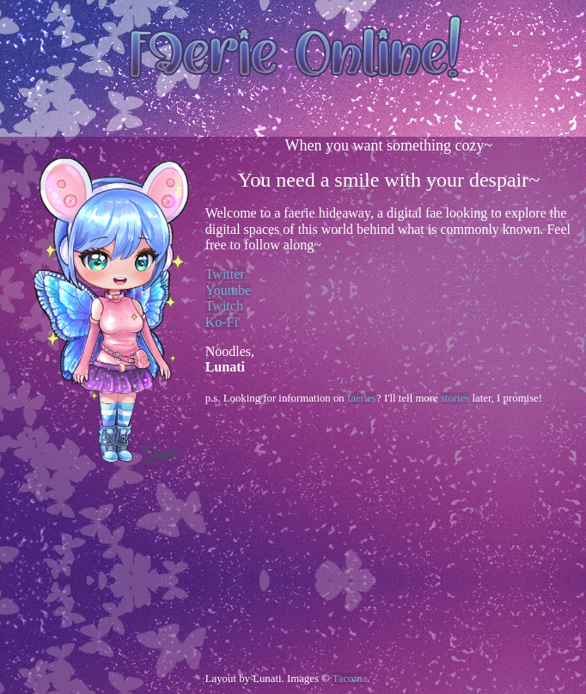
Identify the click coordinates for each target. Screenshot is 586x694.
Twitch (224, 305)
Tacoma (350, 679)
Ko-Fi (221, 322)
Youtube (228, 290)
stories (455, 398)
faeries (361, 398)
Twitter (225, 274)
